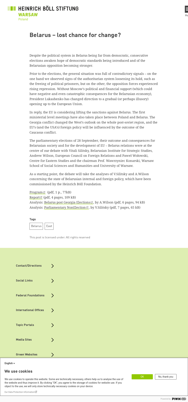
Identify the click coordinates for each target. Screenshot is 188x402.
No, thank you (165, 376)
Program (36, 192)
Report (35, 197)
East (49, 226)
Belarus (36, 226)
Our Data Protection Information (19, 392)
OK (142, 376)
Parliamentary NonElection (65, 207)
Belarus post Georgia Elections (67, 202)
